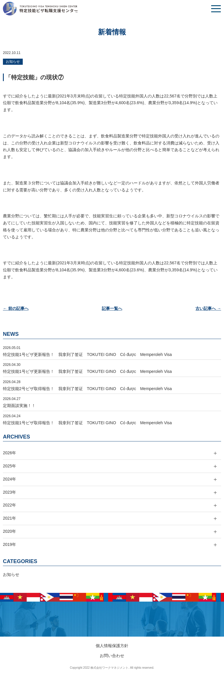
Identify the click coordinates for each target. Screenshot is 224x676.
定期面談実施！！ (19, 405)
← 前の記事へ (16, 308)
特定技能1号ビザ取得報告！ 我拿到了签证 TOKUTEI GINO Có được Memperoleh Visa (87, 422)
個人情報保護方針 (112, 645)
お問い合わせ (112, 655)
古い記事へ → (208, 308)
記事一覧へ (112, 308)
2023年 (9, 492)
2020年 (9, 531)
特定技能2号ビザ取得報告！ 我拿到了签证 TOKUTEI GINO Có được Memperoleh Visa (87, 388)
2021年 (9, 518)
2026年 (9, 452)
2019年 (9, 544)
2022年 (9, 505)
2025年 (9, 466)
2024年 (9, 479)
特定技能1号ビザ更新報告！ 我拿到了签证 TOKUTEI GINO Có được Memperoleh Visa (87, 354)
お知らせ (13, 62)
